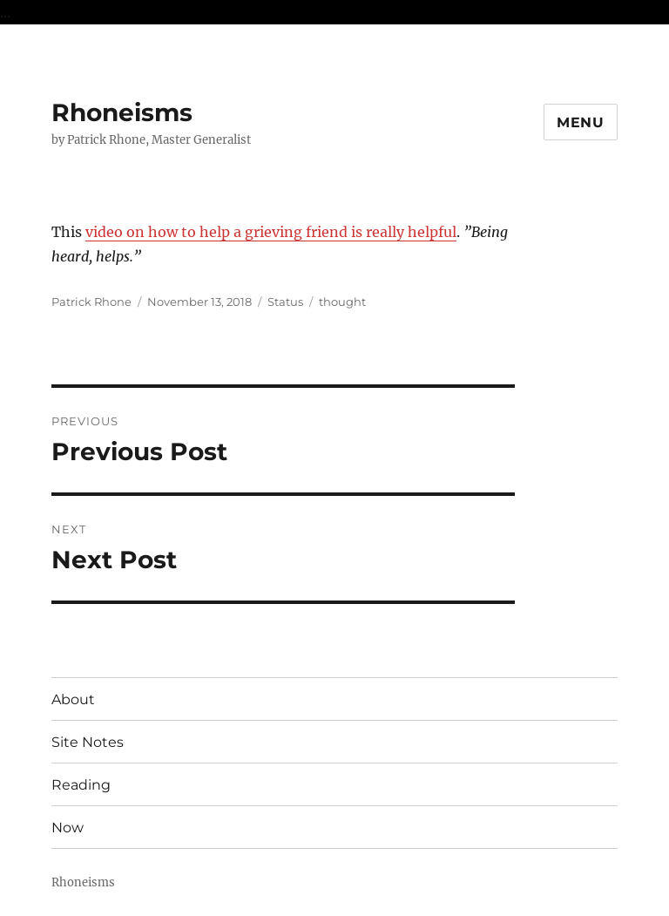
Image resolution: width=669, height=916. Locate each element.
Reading (81, 785)
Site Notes (87, 742)
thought (342, 302)
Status (285, 302)
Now (67, 827)
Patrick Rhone (91, 302)
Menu (581, 122)
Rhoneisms (122, 112)
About (73, 699)
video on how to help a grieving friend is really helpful (270, 232)
